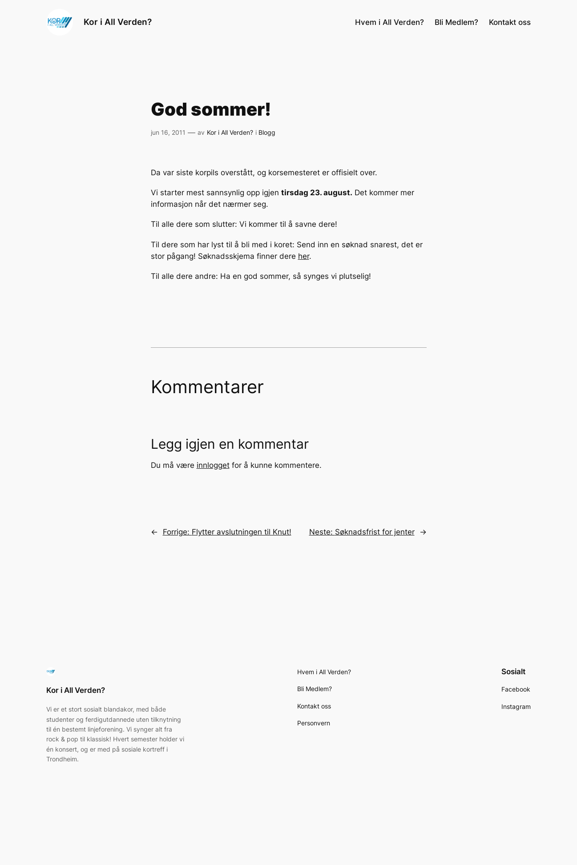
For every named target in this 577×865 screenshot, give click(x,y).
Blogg (266, 132)
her (303, 256)
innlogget (213, 465)
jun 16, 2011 (168, 132)
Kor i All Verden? (118, 21)
